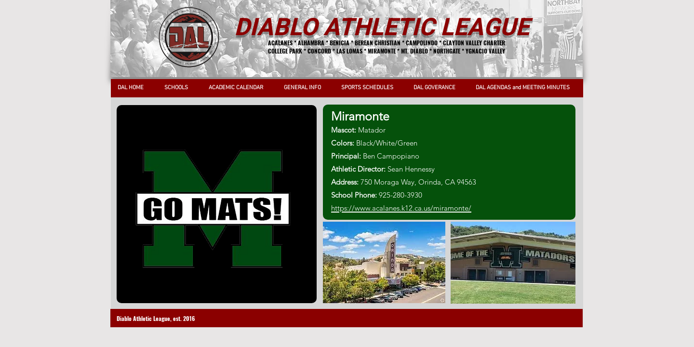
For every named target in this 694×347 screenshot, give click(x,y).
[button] (179, 88)
